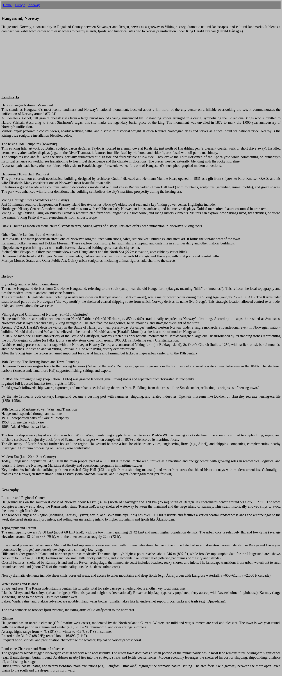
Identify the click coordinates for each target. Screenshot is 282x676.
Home (7, 5)
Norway (34, 5)
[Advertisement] (109, 66)
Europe (20, 5)
